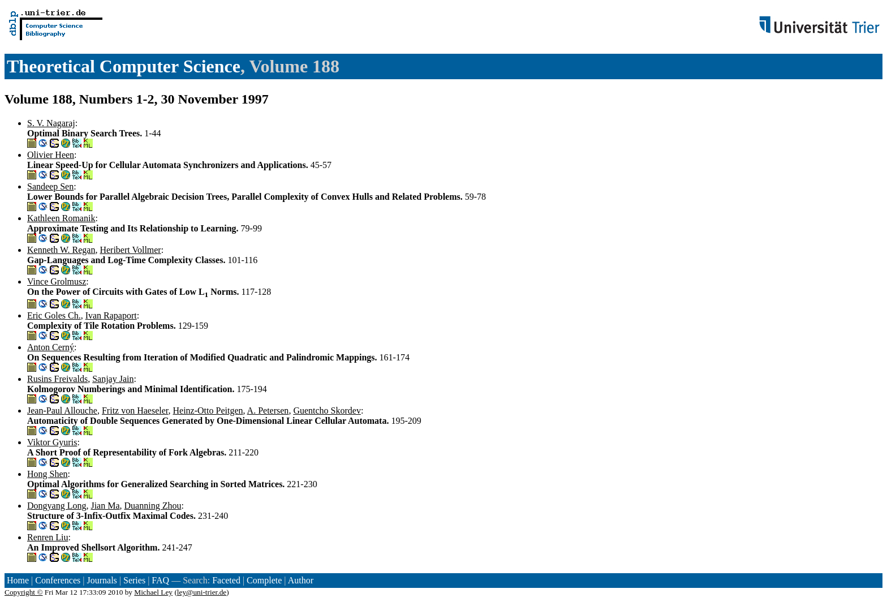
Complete (264, 580)
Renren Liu (47, 537)
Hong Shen (47, 474)
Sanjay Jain (113, 379)
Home (18, 580)
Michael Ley (153, 592)
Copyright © (24, 592)
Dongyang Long (56, 505)
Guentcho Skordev (327, 410)
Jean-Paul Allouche (62, 410)
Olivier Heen (50, 155)
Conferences (57, 580)
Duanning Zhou (153, 505)
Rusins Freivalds (57, 379)
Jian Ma (105, 505)
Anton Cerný (50, 347)
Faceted (226, 580)
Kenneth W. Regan (61, 250)
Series (134, 580)
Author (300, 580)
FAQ (160, 580)
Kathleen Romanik (61, 218)
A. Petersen (268, 410)
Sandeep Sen (50, 186)
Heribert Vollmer (130, 250)
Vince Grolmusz (56, 281)
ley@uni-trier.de (201, 592)
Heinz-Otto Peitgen (208, 410)
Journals (102, 580)
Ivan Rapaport (111, 315)
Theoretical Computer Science (123, 66)
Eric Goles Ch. (54, 315)
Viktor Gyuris (52, 442)
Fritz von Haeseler (135, 410)
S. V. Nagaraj (51, 123)
